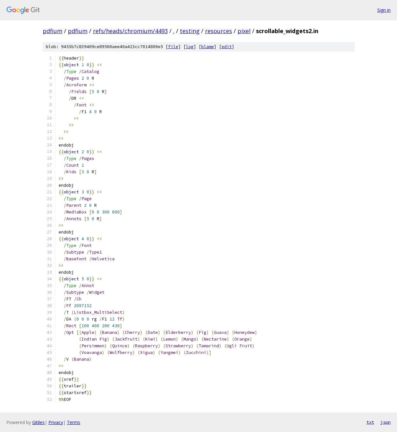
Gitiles (38, 422)
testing (190, 31)
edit (227, 46)
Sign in (384, 10)
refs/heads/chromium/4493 (130, 31)
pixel (244, 31)
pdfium (52, 31)
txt (370, 422)
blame (207, 46)
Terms (73, 422)
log (190, 46)
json (385, 422)
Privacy (55, 422)
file (173, 46)
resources (218, 31)
